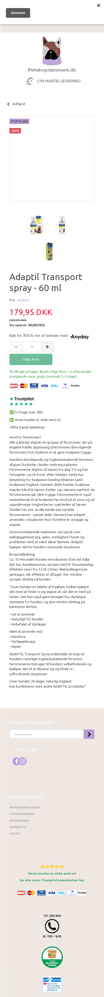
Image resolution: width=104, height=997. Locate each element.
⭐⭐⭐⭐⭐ (52, 866)
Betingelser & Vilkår (25, 807)
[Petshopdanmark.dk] (52, 54)
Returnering (19, 820)
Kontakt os (18, 827)
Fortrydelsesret (22, 813)
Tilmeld (89, 734)
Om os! (15, 833)
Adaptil (23, 300)
